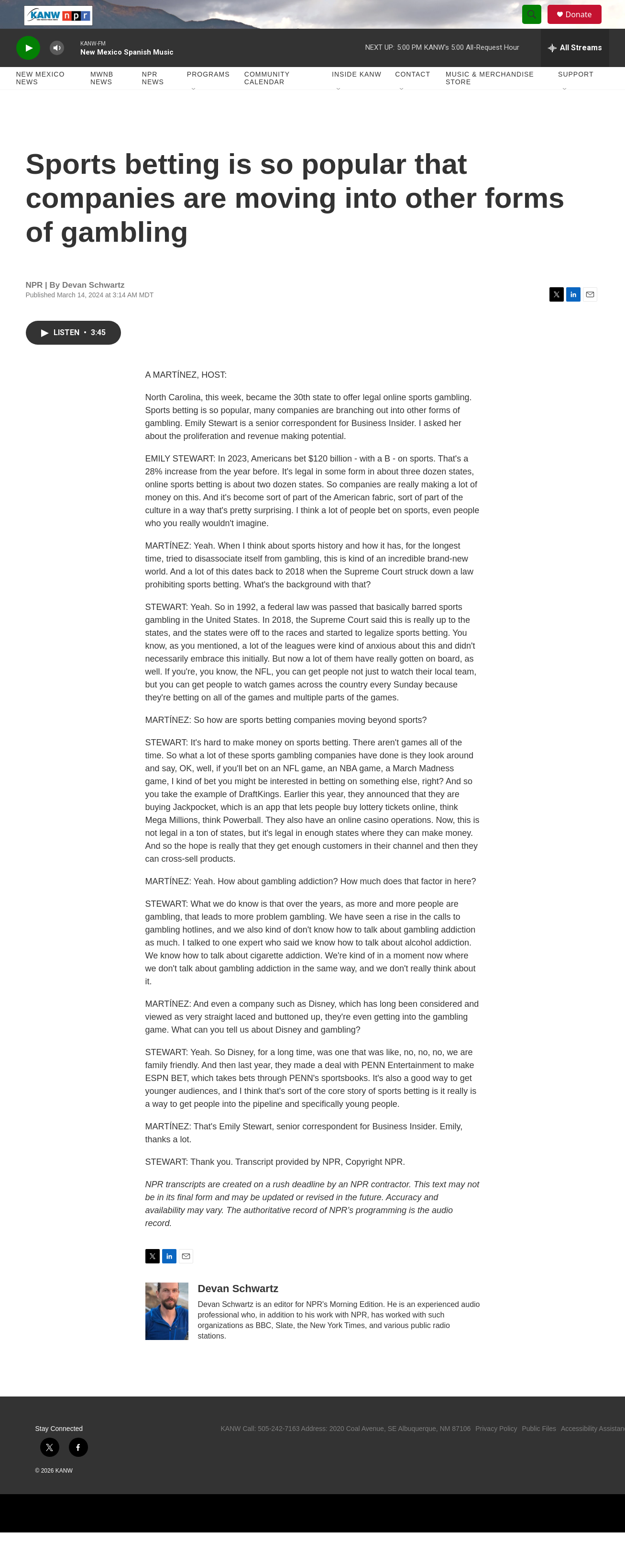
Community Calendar (267, 99)
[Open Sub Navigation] (194, 111)
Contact (412, 96)
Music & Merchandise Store (490, 99)
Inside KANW (357, 96)
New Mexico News (40, 99)
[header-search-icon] (536, 25)
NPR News (153, 99)
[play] (28, 69)
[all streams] (575, 69)
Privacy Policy (496, 1450)
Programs (208, 96)
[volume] (57, 69)
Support (575, 96)
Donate (585, 25)
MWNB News (101, 99)
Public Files (539, 1450)
